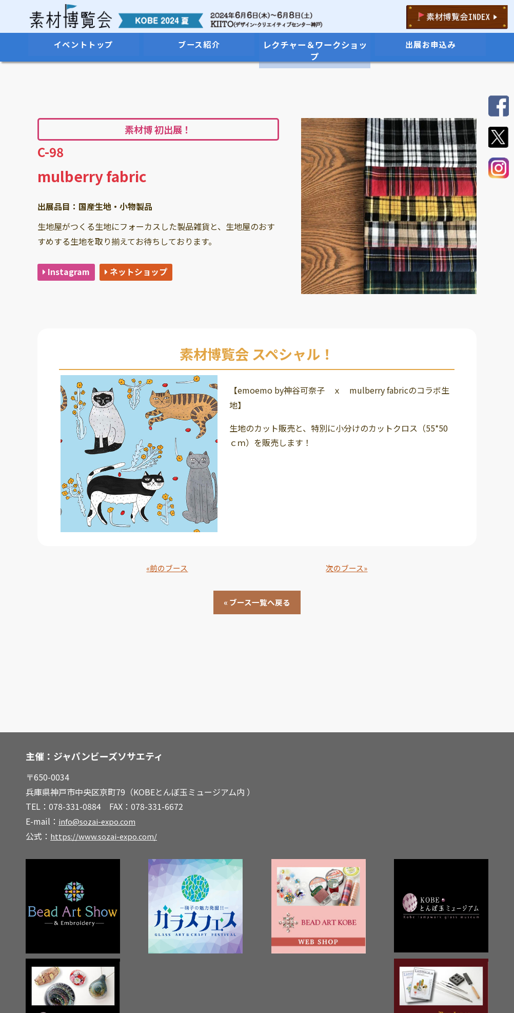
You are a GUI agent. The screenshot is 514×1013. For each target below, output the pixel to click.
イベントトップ (83, 44)
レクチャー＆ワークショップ (315, 44)
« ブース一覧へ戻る (257, 604)
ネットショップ (143, 272)
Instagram (68, 272)
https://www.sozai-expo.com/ (107, 838)
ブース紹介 (199, 44)
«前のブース (167, 568)
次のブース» (346, 568)
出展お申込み (430, 44)
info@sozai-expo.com (100, 823)
